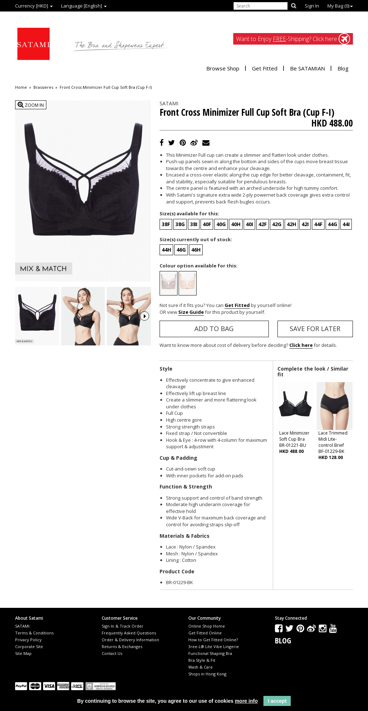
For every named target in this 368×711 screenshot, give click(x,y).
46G (181, 249)
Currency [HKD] (34, 6)
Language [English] (84, 6)
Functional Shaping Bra (210, 653)
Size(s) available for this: (189, 213)
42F (262, 224)
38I (193, 224)
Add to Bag (214, 328)
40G (221, 224)
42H (291, 224)
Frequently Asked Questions (129, 633)
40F (207, 224)
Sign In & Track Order (122, 626)
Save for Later (315, 328)
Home (21, 87)
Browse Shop (222, 68)
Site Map (23, 653)
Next (144, 316)
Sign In (312, 6)
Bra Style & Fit (201, 660)
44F (318, 224)
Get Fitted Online (205, 633)
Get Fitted (264, 68)
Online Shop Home (206, 626)
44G (332, 224)
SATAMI (22, 626)
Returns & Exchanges (122, 646)
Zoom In (31, 104)
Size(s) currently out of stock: (196, 239)
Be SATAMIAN (307, 68)
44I (346, 224)
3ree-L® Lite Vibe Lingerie (213, 646)
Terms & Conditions (34, 633)
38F (166, 224)
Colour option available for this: (199, 265)
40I (249, 224)
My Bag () (340, 6)
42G (276, 224)
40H (235, 224)
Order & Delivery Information (130, 639)
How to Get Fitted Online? (213, 639)
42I (305, 224)
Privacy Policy (28, 639)
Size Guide (191, 312)
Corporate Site (29, 646)
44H (166, 249)
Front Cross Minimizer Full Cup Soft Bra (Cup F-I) (106, 87)
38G (180, 224)
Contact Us (112, 653)
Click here (301, 345)
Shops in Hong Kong (207, 673)
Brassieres (43, 87)
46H (196, 249)
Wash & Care (200, 667)
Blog (343, 68)
